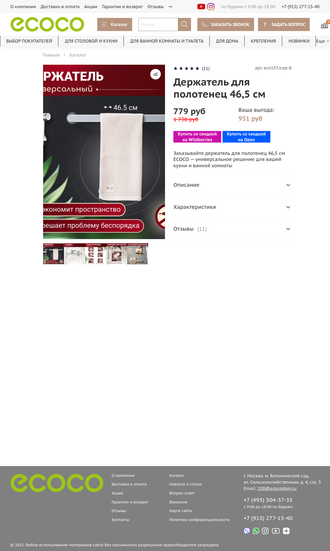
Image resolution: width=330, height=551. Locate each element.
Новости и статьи (185, 484)
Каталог (115, 24)
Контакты (120, 519)
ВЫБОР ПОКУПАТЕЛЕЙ (29, 41)
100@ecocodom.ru (277, 488)
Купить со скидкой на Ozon (246, 136)
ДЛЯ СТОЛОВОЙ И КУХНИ (91, 41)
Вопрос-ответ (182, 493)
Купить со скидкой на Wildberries (197, 136)
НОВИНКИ (299, 41)
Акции (90, 6)
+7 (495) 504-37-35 (268, 499)
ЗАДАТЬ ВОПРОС (283, 24)
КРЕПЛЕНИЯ (263, 41)
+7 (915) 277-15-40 (301, 6)
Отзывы (156, 6)
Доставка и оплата (60, 6)
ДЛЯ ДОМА (227, 41)
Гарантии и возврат (122, 6)
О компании (23, 6)
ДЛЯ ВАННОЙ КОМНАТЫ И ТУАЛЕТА (166, 41)
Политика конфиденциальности (199, 519)
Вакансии (178, 501)
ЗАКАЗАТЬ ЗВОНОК (226, 24)
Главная (51, 55)
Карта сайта (180, 510)
